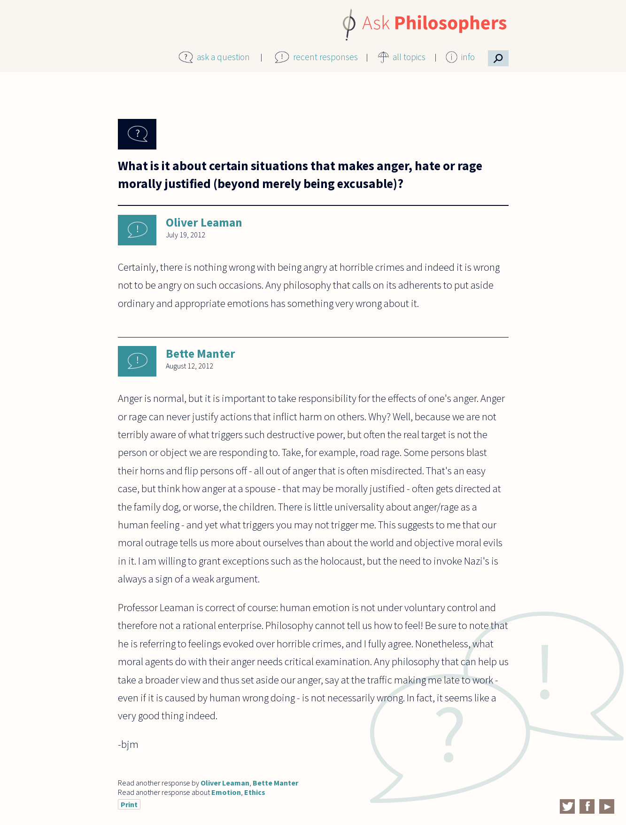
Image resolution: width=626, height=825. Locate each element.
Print (129, 804)
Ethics (254, 792)
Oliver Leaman (204, 222)
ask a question (223, 57)
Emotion (226, 792)
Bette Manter (200, 353)
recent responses (325, 57)
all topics (409, 57)
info (468, 57)
